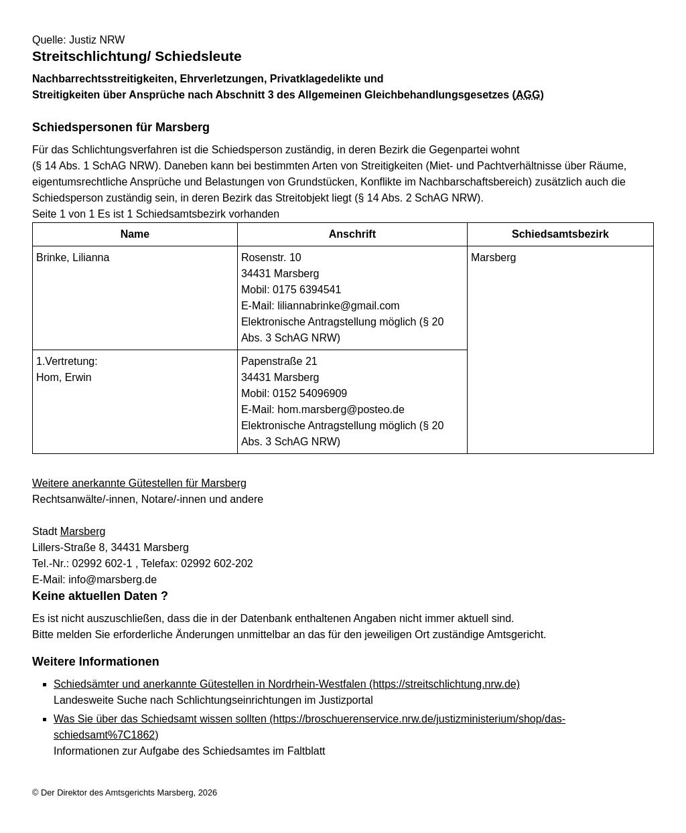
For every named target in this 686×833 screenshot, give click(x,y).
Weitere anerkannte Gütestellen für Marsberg (139, 483)
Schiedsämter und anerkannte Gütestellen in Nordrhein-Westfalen (287, 684)
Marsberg (83, 531)
